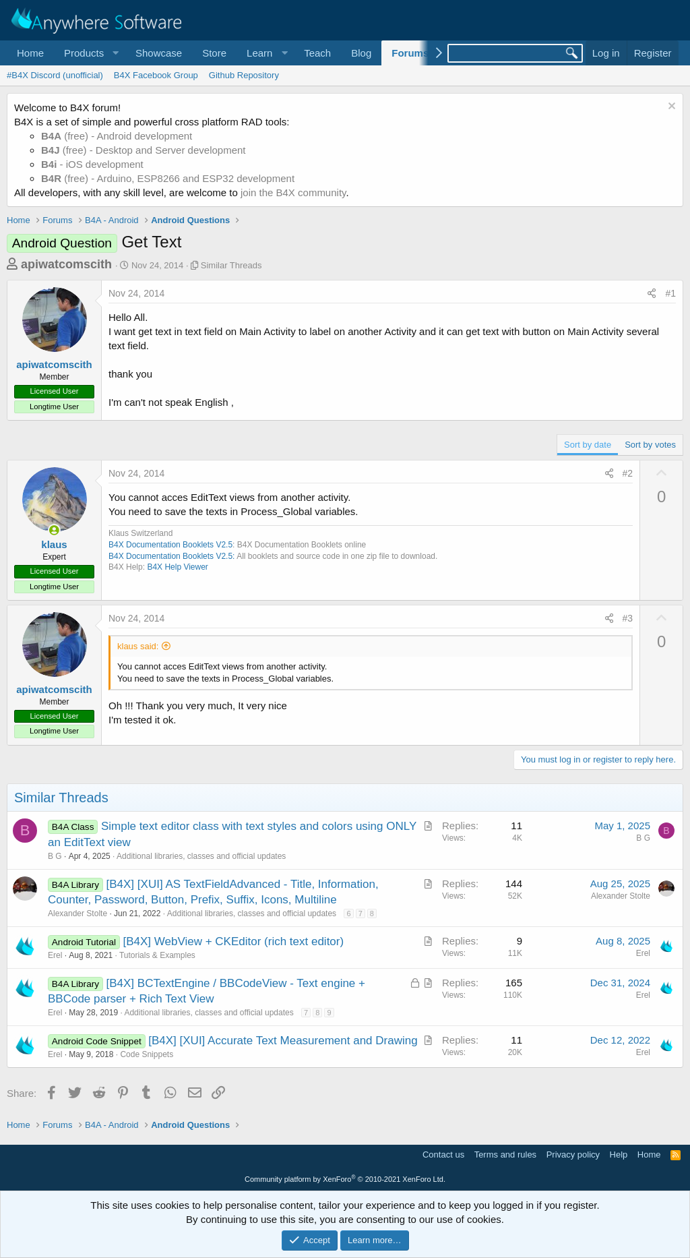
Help (619, 1154)
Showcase (158, 53)
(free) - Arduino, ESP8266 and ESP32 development (167, 178)
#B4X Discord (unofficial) (55, 75)
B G (55, 856)
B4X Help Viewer (177, 567)
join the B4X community (293, 192)
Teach (317, 53)
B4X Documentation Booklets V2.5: (171, 556)
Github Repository (244, 75)
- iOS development (92, 164)
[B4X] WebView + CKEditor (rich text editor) (233, 941)
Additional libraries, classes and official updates (201, 856)
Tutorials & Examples (157, 955)
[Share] (651, 294)
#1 (670, 293)
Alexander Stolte (77, 913)
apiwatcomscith (66, 264)
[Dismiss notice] (670, 107)
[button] (89, 52)
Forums (410, 53)
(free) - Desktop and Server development (143, 150)
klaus (54, 544)
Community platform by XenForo (345, 1179)
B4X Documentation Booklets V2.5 (170, 544)
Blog (361, 53)
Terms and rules (505, 1154)
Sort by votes (650, 445)
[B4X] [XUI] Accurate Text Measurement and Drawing (282, 1040)
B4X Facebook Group (156, 75)
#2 (628, 473)
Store (214, 53)
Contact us (443, 1154)
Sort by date (587, 445)
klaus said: (137, 646)
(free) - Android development (116, 136)
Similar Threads (231, 265)
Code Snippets (146, 1054)
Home (30, 53)
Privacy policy (573, 1154)
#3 (628, 618)
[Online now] (54, 530)
